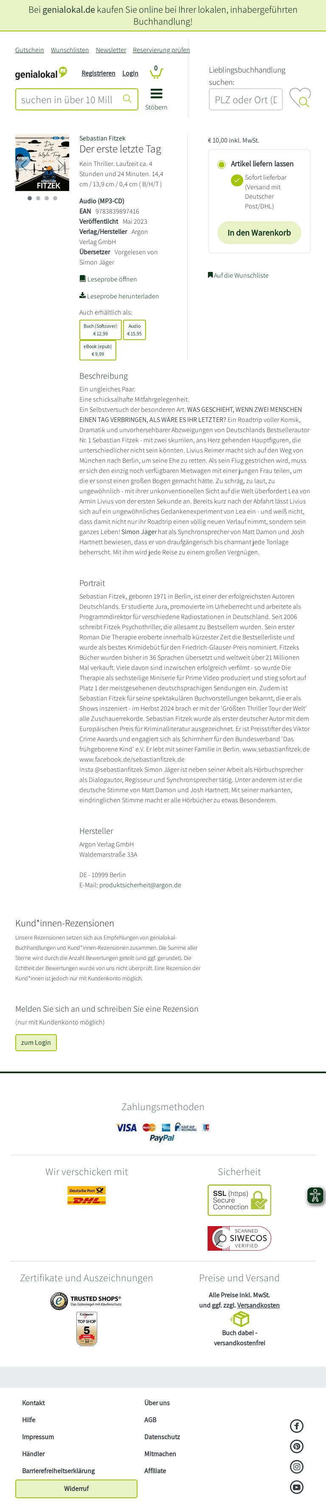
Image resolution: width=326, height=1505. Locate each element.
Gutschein (29, 49)
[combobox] (67, 99)
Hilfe (28, 1419)
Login (130, 73)
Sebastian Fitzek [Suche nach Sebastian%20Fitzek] (102, 138)
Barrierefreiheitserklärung (58, 1470)
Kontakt (33, 1402)
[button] (156, 103)
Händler (33, 1453)
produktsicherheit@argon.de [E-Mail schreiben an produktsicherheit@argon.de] (140, 884)
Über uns (157, 1402)
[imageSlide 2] (47, 198)
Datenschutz (162, 1436)
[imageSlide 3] (55, 198)
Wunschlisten (70, 49)
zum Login (36, 1042)
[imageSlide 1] (38, 198)
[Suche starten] (127, 99)
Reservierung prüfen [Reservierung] (161, 49)
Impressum (38, 1436)
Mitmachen (160, 1453)
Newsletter (111, 49)
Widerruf (76, 1488)
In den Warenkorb (259, 232)
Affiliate (155, 1470)
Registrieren (98, 73)
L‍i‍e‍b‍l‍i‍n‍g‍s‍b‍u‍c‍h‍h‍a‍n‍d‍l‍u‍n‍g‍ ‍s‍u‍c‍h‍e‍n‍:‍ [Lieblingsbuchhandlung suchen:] (247, 75)
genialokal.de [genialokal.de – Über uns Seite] (68, 9)
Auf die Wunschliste (238, 275)
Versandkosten (258, 1305)
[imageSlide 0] (30, 198)
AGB (150, 1419)
